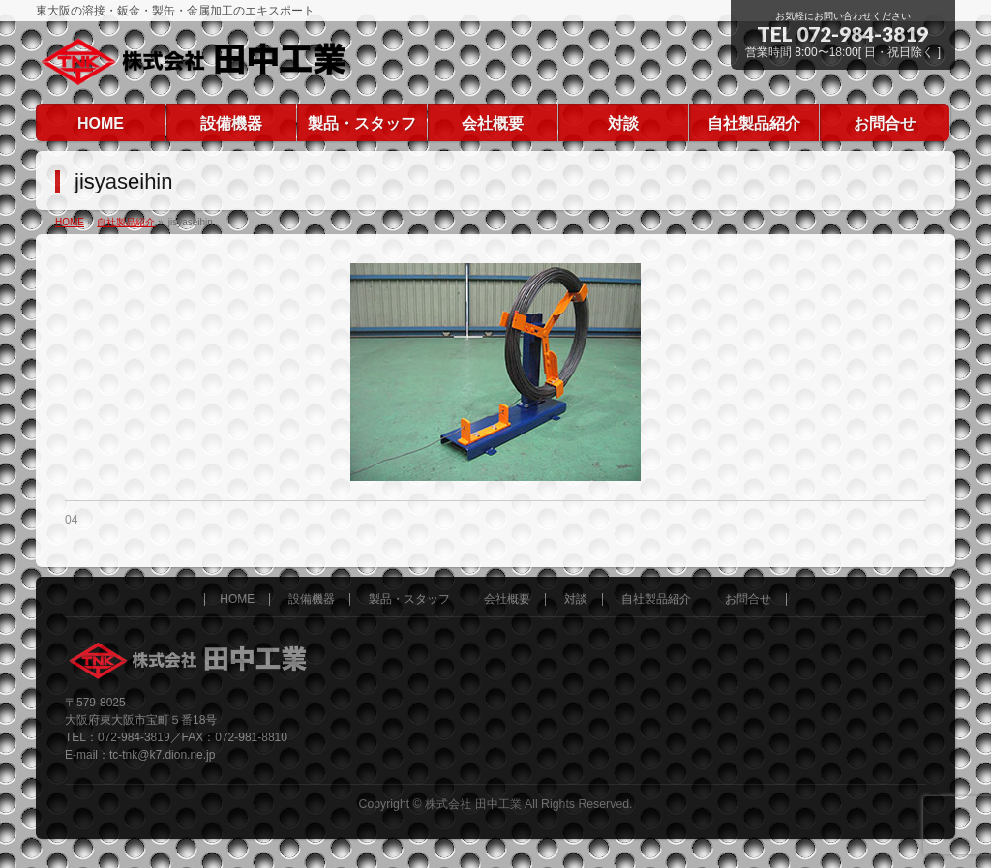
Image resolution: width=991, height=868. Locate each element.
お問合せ (748, 599)
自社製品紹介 (656, 599)
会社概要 (507, 599)
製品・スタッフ (409, 599)
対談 (575, 599)
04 (71, 519)
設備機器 (311, 599)
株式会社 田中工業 (473, 804)
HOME (237, 599)
